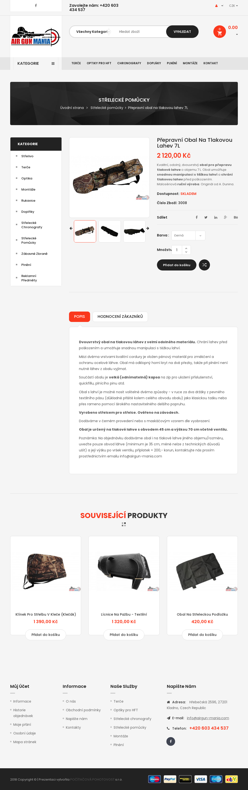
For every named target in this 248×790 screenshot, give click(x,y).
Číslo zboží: (167, 203)
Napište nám (76, 718)
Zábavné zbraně (34, 253)
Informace (22, 701)
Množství (164, 249)
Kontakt (210, 63)
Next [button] (147, 229)
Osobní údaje (24, 733)
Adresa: (179, 702)
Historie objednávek (23, 713)
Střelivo (27, 156)
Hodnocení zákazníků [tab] (120, 316)
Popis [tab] (79, 316)
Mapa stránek (24, 742)
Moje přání (22, 724)
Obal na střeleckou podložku (202, 614)
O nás (71, 701)
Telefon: (179, 728)
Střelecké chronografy (31, 225)
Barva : (163, 235)
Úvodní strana (72, 108)
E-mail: (178, 718)
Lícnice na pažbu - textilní (124, 614)
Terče (76, 63)
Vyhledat (182, 31)
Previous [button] (71, 229)
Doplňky (154, 63)
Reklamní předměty (29, 278)
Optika (26, 178)
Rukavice (28, 200)
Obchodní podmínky (83, 710)
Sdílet (162, 217)
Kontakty (73, 727)
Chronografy (129, 63)
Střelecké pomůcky (107, 108)
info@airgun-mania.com (208, 718)
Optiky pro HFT (99, 63)
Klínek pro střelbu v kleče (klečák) (46, 614)
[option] (85, 231)
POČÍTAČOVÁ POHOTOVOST (92, 779)
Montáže (190, 63)
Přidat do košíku (176, 265)
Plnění (172, 63)
